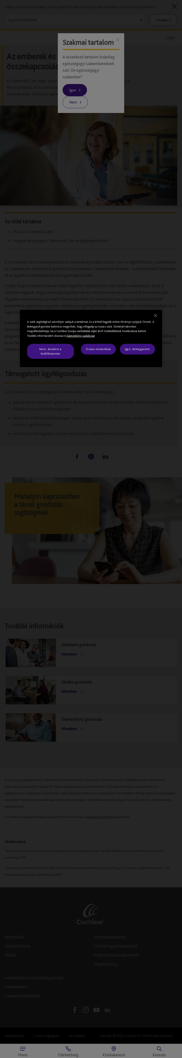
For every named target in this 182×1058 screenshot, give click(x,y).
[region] (91, 338)
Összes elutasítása (98, 349)
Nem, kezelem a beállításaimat (50, 351)
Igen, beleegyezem (137, 349)
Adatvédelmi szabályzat (80, 335)
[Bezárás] (155, 315)
